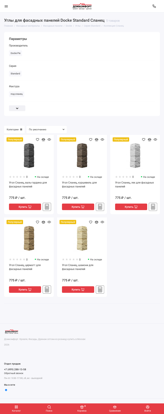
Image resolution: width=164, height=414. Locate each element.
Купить (25, 206)
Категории (14, 129)
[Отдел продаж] (154, 6)
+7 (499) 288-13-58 (15, 369)
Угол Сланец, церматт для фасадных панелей (25, 267)
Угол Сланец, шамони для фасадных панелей (77, 267)
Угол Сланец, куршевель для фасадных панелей (79, 184)
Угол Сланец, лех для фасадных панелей (134, 184)
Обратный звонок (13, 373)
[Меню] (6, 6)
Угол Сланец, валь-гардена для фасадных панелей (28, 184)
